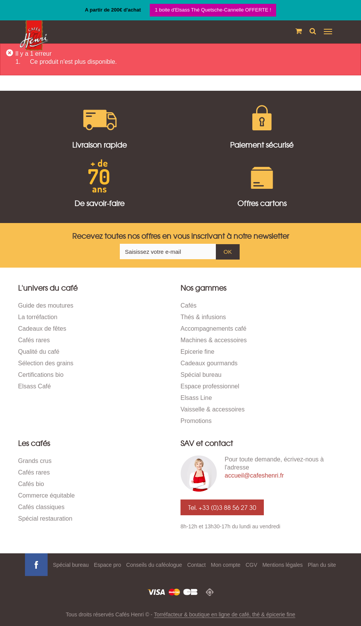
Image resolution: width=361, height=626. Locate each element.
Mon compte (225, 565)
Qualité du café (39, 351)
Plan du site (322, 565)
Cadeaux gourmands (209, 363)
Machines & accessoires (213, 340)
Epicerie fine (197, 351)
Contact (196, 565)
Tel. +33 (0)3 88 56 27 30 (222, 507)
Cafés (188, 305)
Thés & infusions (203, 317)
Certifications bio (40, 374)
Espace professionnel (209, 386)
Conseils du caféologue (154, 565)
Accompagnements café (213, 328)
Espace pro (107, 565)
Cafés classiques (41, 507)
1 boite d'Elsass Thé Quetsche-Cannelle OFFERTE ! (213, 10)
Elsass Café (34, 386)
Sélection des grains (45, 363)
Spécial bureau (201, 374)
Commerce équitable (46, 495)
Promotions (196, 421)
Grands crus (34, 461)
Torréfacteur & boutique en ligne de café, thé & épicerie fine (224, 614)
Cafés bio (31, 484)
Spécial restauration (45, 518)
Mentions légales (282, 565)
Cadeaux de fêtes (42, 328)
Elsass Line (196, 398)
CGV (251, 565)
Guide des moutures (45, 305)
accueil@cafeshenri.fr (254, 475)
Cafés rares (34, 340)
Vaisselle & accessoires (212, 409)
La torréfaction (37, 317)
